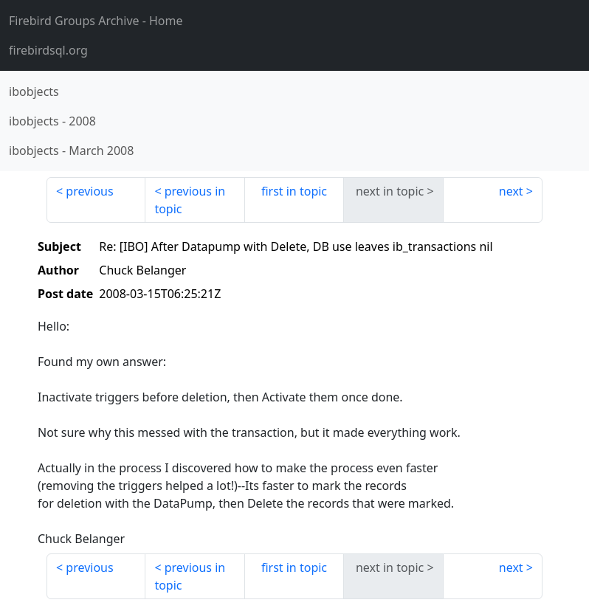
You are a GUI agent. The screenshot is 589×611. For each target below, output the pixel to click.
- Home (96, 21)
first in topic (294, 191)
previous (89, 191)
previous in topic (189, 200)
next (511, 191)
